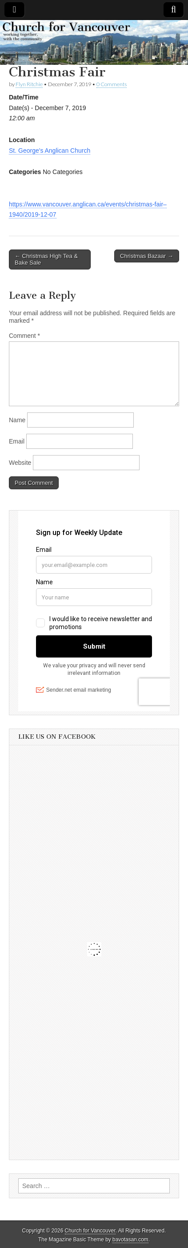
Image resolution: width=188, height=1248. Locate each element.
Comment (24, 335)
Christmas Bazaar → (146, 256)
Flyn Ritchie (29, 84)
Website (20, 462)
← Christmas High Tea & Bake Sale (46, 259)
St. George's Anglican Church (49, 150)
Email (16, 441)
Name (17, 420)
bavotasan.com (130, 1239)
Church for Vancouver (90, 1231)
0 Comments (111, 84)
